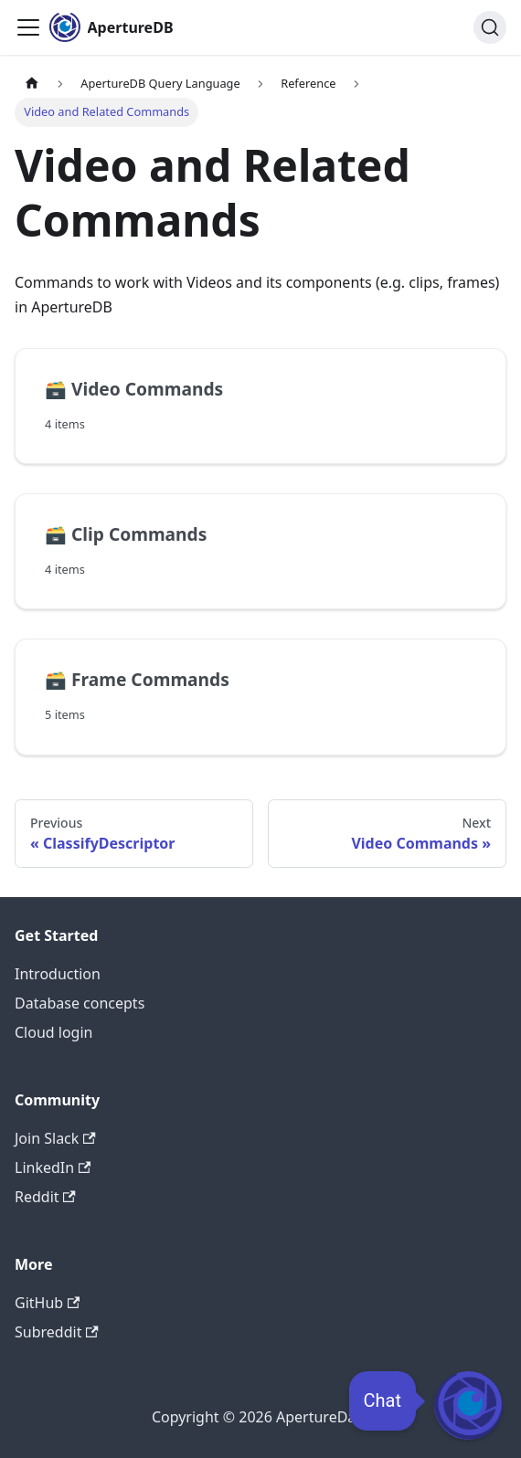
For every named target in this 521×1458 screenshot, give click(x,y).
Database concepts (79, 1003)
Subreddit (57, 1332)
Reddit (45, 1197)
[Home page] (32, 83)
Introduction (58, 974)
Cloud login (53, 1032)
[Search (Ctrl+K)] (489, 27)
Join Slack (55, 1138)
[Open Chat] (468, 1405)
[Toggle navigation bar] (28, 27)
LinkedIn (52, 1167)
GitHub (47, 1303)
